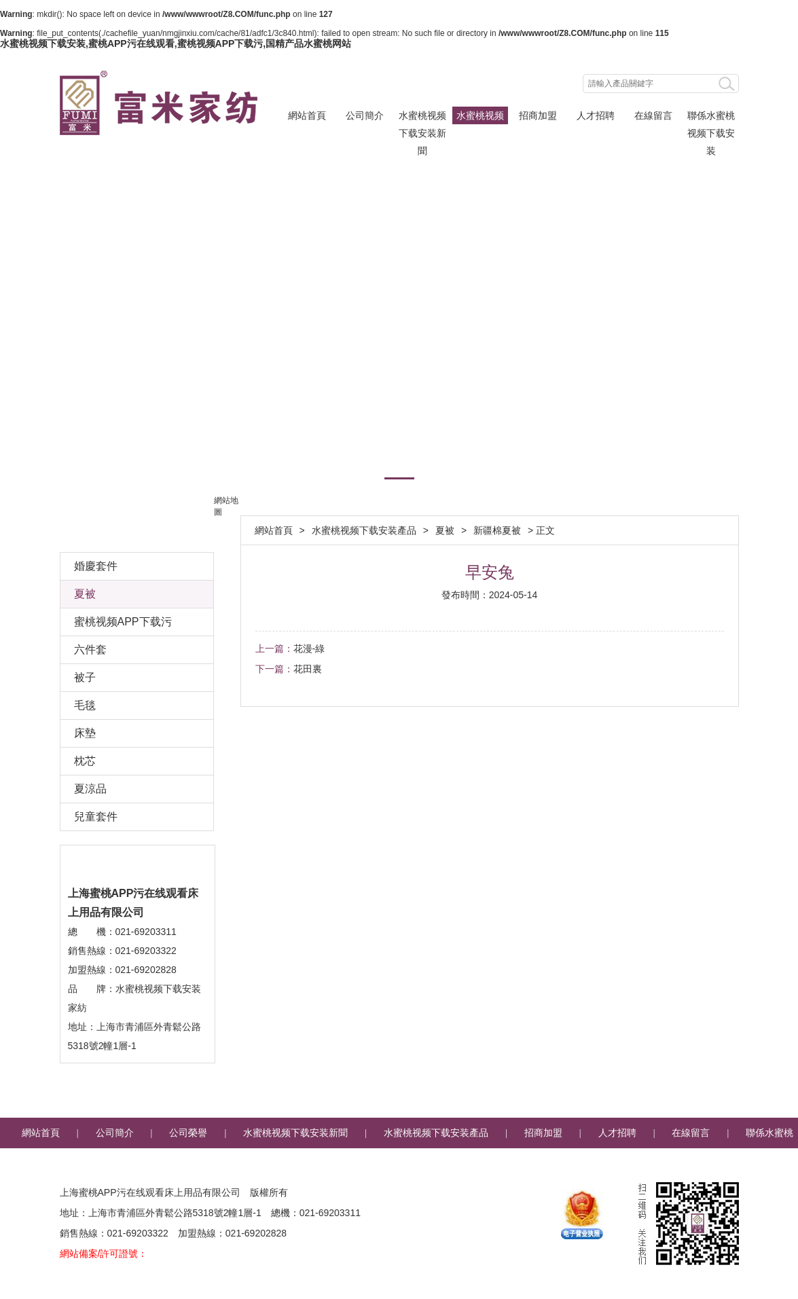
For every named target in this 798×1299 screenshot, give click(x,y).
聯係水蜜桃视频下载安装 (711, 117)
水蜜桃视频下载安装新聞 (422, 117)
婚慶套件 (95, 566)
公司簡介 (365, 115)
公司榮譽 (188, 1133)
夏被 (444, 530)
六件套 (90, 649)
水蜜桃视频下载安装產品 (480, 117)
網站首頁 (307, 115)
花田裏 (307, 668)
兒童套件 (95, 816)
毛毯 (85, 705)
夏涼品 (90, 788)
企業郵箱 (437, 1163)
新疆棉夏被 (497, 530)
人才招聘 (596, 115)
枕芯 (85, 761)
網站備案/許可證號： (104, 1253)
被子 (85, 677)
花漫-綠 (309, 648)
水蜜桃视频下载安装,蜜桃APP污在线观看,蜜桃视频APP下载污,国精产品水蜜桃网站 (175, 43)
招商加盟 (538, 115)
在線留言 (653, 115)
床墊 (85, 733)
